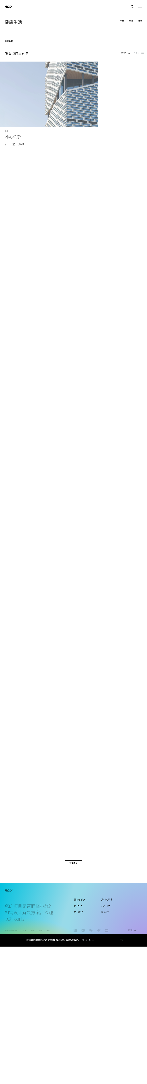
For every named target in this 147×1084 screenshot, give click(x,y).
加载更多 (73, 862)
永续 (49, 932)
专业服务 (78, 910)
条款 (32, 932)
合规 (40, 932)
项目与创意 (79, 904)
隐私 (24, 932)
